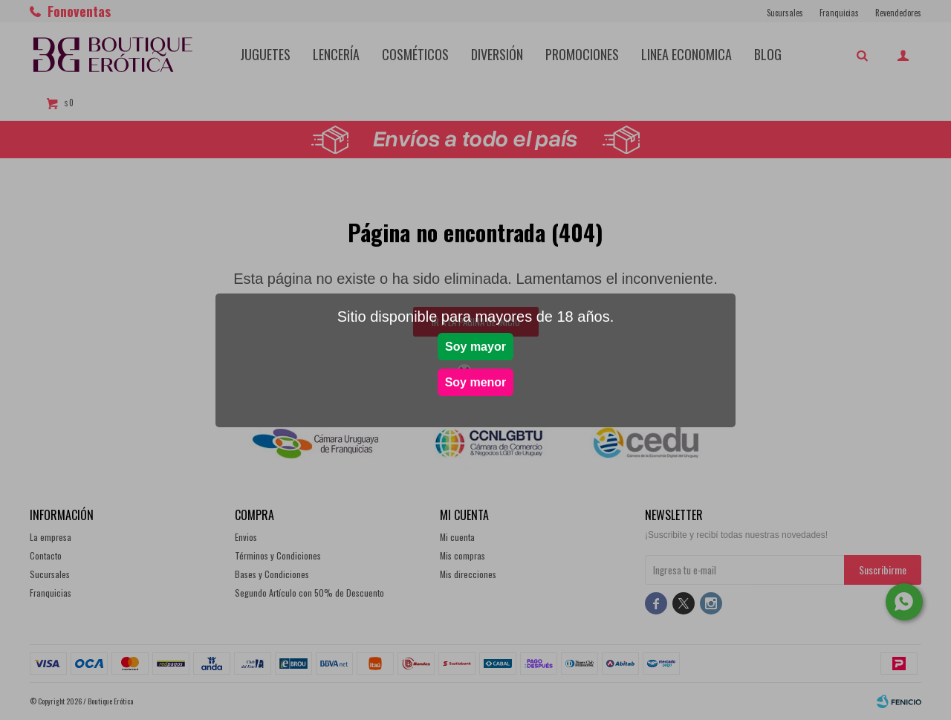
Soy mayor (475, 346)
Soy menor (476, 382)
